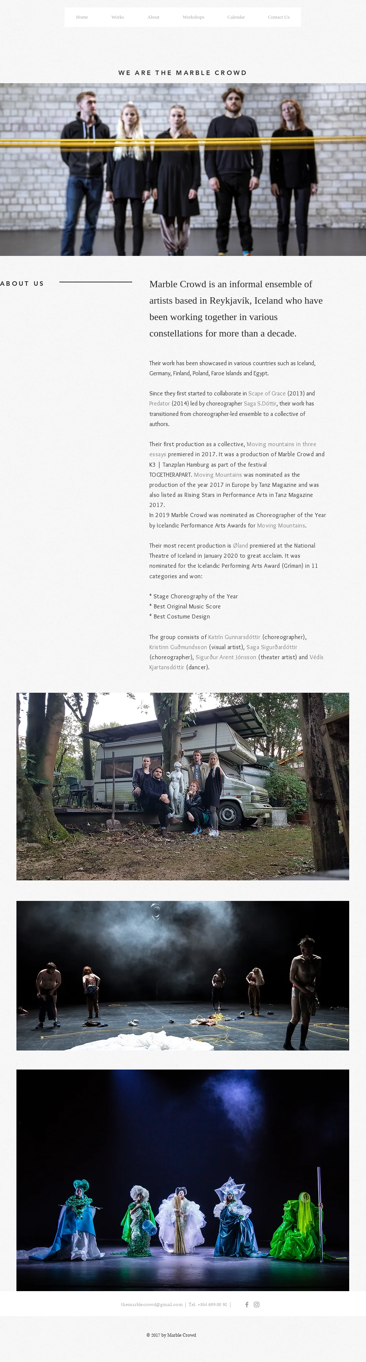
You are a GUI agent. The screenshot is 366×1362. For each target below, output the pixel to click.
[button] (193, 17)
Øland (240, 545)
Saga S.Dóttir (260, 403)
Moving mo (261, 444)
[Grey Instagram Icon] (256, 1304)
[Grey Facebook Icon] (247, 1304)
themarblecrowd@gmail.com (152, 1305)
